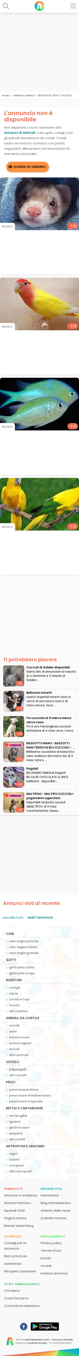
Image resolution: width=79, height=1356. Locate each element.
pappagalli (17, 1069)
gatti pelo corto (21, 967)
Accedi (46, 1265)
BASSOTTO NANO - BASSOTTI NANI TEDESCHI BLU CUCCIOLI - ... (50, 745)
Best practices (15, 1256)
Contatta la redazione (22, 1306)
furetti (14, 1005)
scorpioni (16, 1165)
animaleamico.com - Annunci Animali (48, 1339)
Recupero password (20, 1271)
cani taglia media (23, 947)
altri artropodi (20, 1171)
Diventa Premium (17, 1203)
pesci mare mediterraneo (30, 1095)
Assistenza (12, 1263)
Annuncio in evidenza (20, 1195)
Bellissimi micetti (39, 693)
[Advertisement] (39, 52)
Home (5, 95)
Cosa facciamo (16, 1298)
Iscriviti (46, 1258)
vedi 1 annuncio (40, 917)
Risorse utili (51, 1189)
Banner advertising (18, 1225)
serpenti (16, 1133)
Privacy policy (51, 1243)
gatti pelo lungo (22, 973)
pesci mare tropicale (26, 1101)
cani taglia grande (24, 953)
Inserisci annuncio (54, 1273)
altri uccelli (18, 1075)
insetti (14, 1159)
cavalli (14, 1025)
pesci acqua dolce (23, 1089)
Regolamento (53, 1236)
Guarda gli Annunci (29, 167)
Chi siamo (12, 1290)
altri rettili (17, 1139)
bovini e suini (19, 1037)
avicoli (14, 1049)
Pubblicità (13, 1189)
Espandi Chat (14, 1210)
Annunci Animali (23, 95)
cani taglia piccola (24, 941)
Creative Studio (37, 1343)
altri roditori (18, 1011)
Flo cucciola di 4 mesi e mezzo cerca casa (48, 720)
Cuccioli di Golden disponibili (48, 667)
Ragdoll (32, 769)
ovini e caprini (20, 1043)
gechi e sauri (19, 1127)
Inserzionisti (50, 1195)
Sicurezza (12, 1236)
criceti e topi (19, 999)
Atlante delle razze (55, 1210)
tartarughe (18, 1116)
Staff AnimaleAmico (22, 1284)
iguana (14, 1121)
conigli (14, 987)
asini (13, 1031)
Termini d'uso (51, 1250)
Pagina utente (15, 1218)
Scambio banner (54, 1218)
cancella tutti (12, 917)
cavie (13, 993)
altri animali (18, 1055)
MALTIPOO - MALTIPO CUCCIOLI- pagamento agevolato (50, 796)
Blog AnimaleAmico (56, 1203)
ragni (13, 1154)
